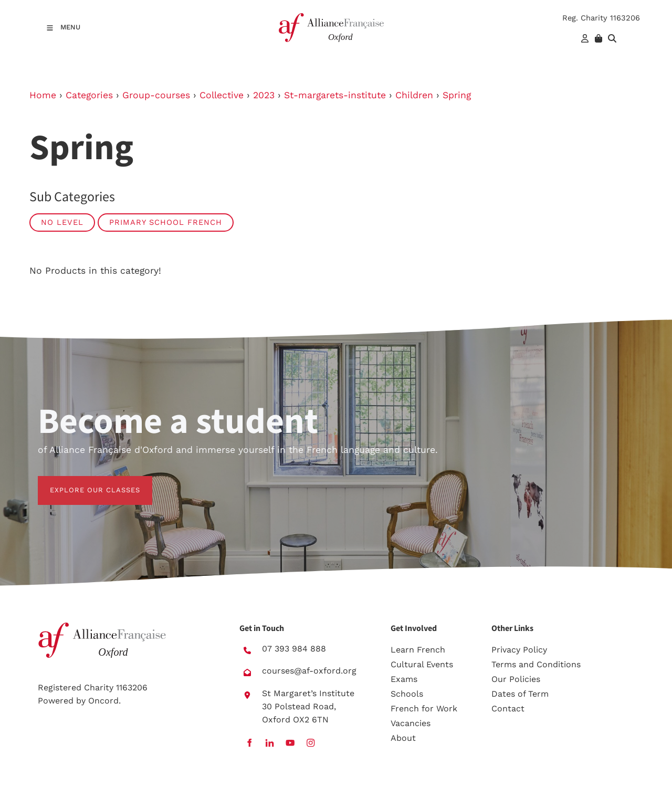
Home (42, 95)
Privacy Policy (519, 650)
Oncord (103, 701)
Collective (222, 95)
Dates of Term (520, 694)
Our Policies (515, 679)
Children (414, 95)
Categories (89, 95)
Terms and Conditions (536, 664)
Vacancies (410, 723)
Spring (457, 95)
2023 (264, 95)
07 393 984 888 (294, 649)
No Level (62, 222)
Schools (407, 694)
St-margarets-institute (335, 95)
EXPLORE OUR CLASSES (83, 482)
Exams (404, 679)
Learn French (418, 650)
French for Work (424, 708)
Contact (507, 708)
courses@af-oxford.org (309, 671)
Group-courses (156, 95)
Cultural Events (422, 664)
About (403, 738)
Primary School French (165, 222)
